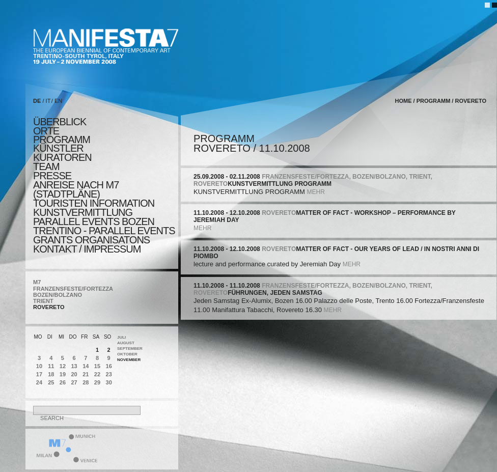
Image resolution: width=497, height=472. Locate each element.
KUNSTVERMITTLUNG (82, 212)
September (130, 348)
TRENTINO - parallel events (104, 230)
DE (37, 101)
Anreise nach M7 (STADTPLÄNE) (76, 189)
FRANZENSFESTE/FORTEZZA (73, 289)
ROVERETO (49, 307)
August (125, 343)
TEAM (46, 166)
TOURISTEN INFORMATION (93, 203)
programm (61, 139)
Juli (121, 337)
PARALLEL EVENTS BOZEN (93, 221)
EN (58, 101)
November (129, 359)
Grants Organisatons (91, 239)
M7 (37, 282)
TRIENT (43, 301)
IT (48, 101)
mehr (315, 192)
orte (46, 130)
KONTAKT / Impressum (87, 249)
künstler (58, 148)
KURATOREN (62, 157)
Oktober (127, 354)
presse (52, 175)
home (403, 101)
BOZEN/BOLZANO (57, 295)
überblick (59, 121)
